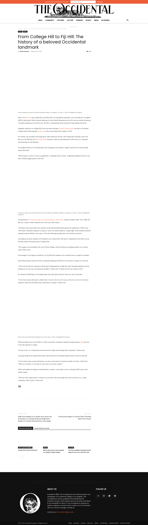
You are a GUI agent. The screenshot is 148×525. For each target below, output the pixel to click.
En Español (105, 20)
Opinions (79, 20)
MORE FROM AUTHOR (41, 428)
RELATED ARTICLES (25, 428)
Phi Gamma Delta (41, 139)
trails (81, 342)
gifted (72, 128)
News (40, 20)
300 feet (28, 117)
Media (96, 20)
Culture (70, 20)
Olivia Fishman (24, 51)
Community (49, 20)
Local (25, 28)
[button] (127, 20)
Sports (88, 20)
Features (60, 20)
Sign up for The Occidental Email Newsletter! (56, 2)
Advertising (103, 523)
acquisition (41, 131)
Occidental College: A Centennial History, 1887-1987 (46, 220)
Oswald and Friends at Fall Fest (27, 450)
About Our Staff (125, 523)
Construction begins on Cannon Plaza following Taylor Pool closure (74, 418)
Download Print (114, 523)
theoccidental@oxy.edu (65, 512)
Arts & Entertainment (25, 447)
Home (20, 28)
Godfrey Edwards (64, 128)
